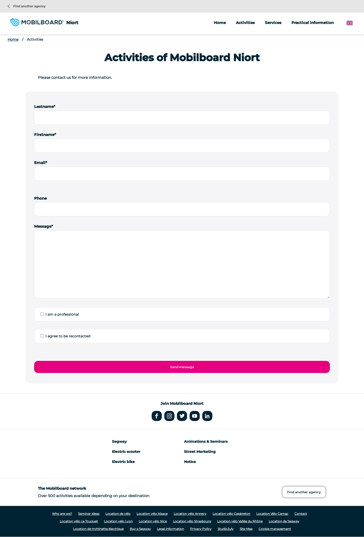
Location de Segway (284, 521)
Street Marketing (200, 451)
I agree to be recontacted (68, 336)
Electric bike (123, 461)
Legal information (170, 529)
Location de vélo (117, 514)
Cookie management (275, 529)
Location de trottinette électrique (98, 529)
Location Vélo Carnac (272, 514)
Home (220, 22)
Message (42, 226)
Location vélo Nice (153, 521)
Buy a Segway (140, 529)
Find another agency (27, 6)
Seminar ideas (88, 514)
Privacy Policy (201, 529)
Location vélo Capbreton (231, 514)
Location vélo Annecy (190, 514)
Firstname (44, 134)
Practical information (312, 22)
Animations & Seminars (206, 441)
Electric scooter (126, 451)
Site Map (246, 529)
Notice (190, 461)
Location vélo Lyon (118, 521)
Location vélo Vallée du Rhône (240, 521)
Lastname (44, 106)
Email (40, 162)
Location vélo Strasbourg (192, 521)
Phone (40, 198)
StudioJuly (226, 529)
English (353, 23)
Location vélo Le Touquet (79, 521)
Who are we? (62, 514)
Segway (119, 441)
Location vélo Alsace (152, 514)
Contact (300, 514)
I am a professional (62, 314)
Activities (35, 39)
